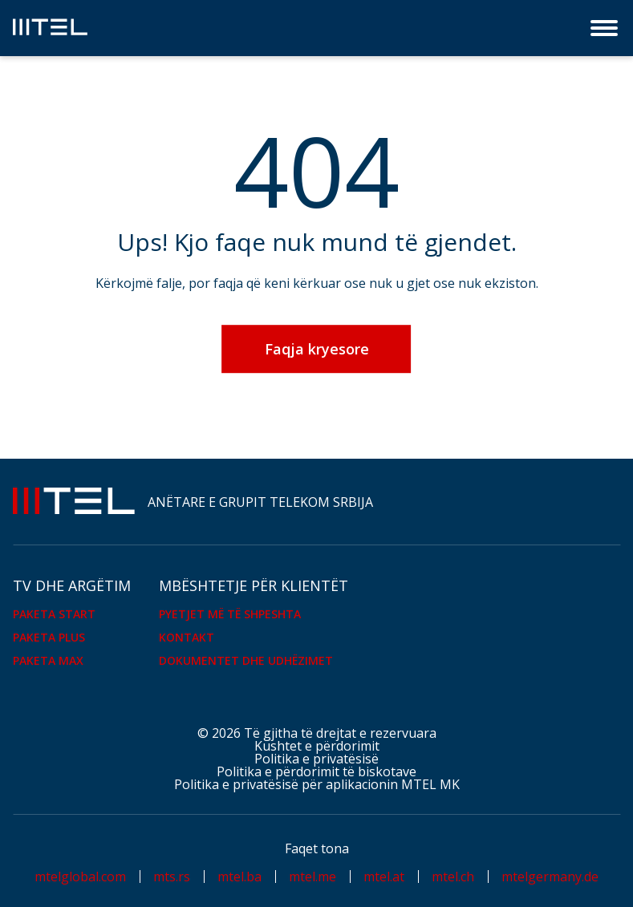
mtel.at (383, 876)
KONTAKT (186, 637)
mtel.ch (453, 876)
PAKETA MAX (48, 660)
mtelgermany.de (550, 876)
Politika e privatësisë (316, 758)
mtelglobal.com (80, 876)
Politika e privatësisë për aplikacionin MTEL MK (317, 784)
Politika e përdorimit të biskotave (316, 771)
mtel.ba (239, 876)
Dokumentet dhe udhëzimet (246, 660)
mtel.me (312, 876)
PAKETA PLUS (49, 637)
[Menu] (605, 28)
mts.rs (171, 876)
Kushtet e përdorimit (316, 745)
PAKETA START (54, 614)
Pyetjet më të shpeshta (230, 614)
